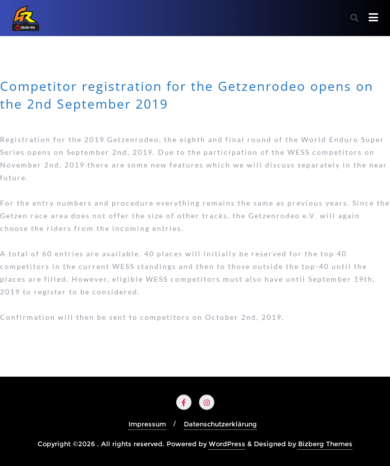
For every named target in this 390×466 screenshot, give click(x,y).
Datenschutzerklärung (220, 424)
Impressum (147, 424)
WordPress (227, 444)
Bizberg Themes (325, 444)
